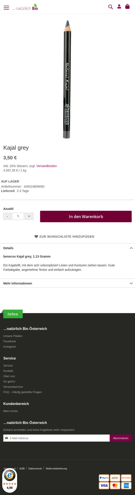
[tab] (67, 247)
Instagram (9, 346)
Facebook (9, 341)
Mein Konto (10, 411)
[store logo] (25, 6)
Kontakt (8, 371)
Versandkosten (46, 166)
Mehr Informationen (17, 283)
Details (8, 248)
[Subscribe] (121, 438)
